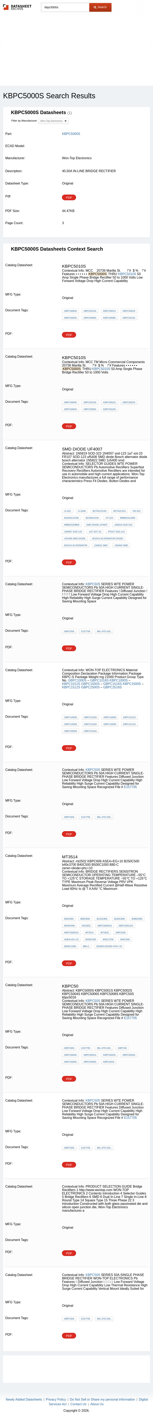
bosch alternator (75, 545)
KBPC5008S (109, 318)
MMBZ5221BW (127, 518)
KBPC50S (93, 584)
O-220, (67, 511)
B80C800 (85, 919)
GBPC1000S (77, 680)
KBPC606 (120, 932)
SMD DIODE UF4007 (96, 525)
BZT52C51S (119, 511)
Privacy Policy (56, 1399)
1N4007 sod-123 (73, 531)
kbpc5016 (108, 1062)
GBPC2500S (91, 687)
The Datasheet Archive (17, 7)
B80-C (86, 946)
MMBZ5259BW (71, 525)
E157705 (85, 631)
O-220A (82, 511)
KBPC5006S (90, 318)
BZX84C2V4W (71, 518)
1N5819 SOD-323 (123, 525)
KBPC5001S (109, 311)
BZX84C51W (92, 518)
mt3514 (89, 932)
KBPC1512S (71, 687)
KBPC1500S (132, 684)
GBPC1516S (112, 684)
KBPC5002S (129, 311)
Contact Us (78, 1404)
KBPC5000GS (105, 925)
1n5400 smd (121, 545)
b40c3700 (108, 939)
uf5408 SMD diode (74, 538)
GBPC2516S (112, 687)
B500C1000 (70, 946)
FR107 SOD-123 (116, 531)
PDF (69, 197)
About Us (97, 1404)
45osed (86, 925)
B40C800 (68, 919)
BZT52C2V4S (99, 511)
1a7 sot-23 (95, 531)
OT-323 (109, 518)
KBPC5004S (70, 318)
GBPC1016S (99, 680)
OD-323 (136, 511)
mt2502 (105, 932)
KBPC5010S (127, 274)
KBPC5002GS (71, 932)
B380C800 (137, 919)
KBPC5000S (70, 311)
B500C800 (69, 925)
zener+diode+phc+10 (109, 946)
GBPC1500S (91, 684)
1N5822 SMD (101, 545)
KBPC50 (122, 1048)
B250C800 (119, 919)
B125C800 (102, 919)
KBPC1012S (71, 684)
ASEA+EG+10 (71, 939)
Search (100, 7)
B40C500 (125, 939)
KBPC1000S (119, 680)
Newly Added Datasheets (24, 1399)
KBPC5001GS (126, 925)
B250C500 (90, 939)
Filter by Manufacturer (24, 120)
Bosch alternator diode (107, 538)
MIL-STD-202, (104, 631)
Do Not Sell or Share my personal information (102, 1399)
